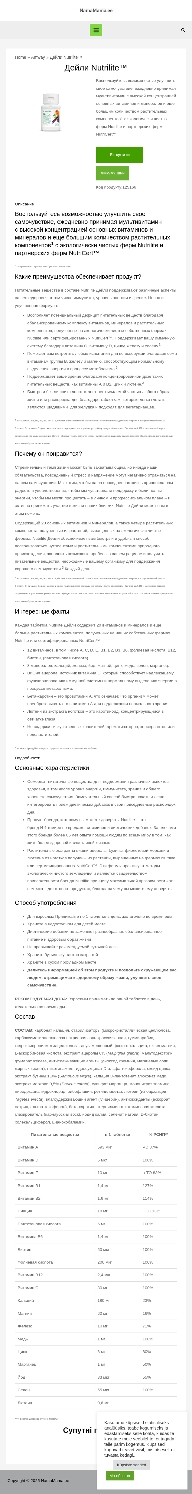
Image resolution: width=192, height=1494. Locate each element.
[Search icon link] (183, 30)
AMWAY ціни (113, 173)
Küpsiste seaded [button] (131, 1465)
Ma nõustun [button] (119, 1476)
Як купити (120, 154)
